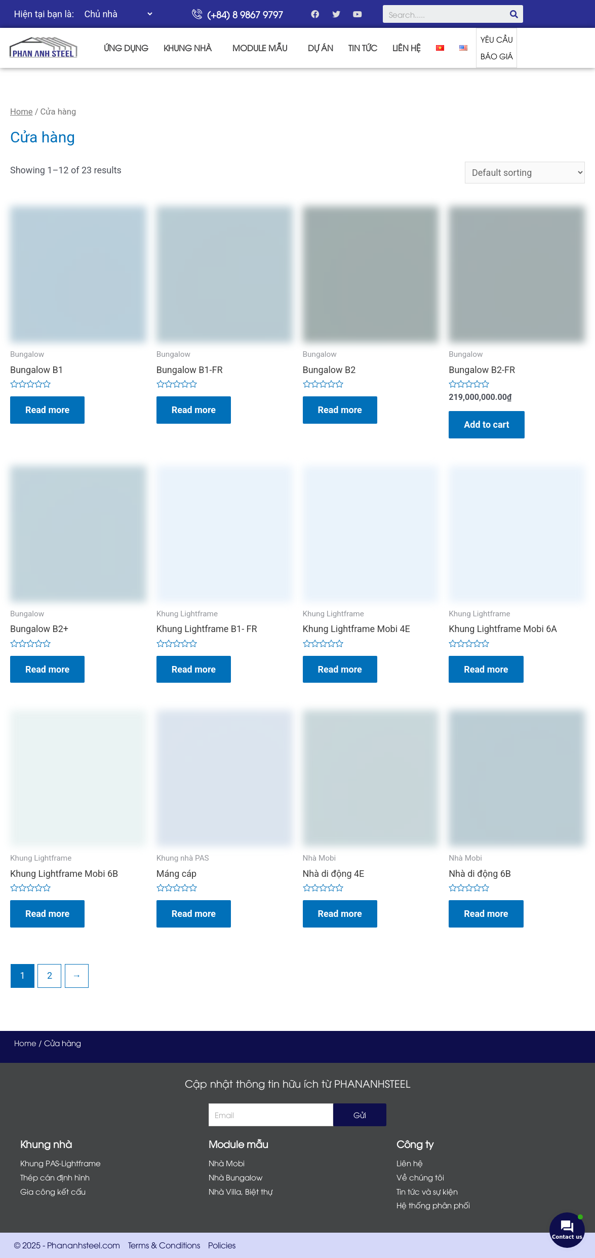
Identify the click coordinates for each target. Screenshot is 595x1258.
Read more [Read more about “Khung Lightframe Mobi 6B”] (47, 914)
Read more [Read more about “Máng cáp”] (194, 914)
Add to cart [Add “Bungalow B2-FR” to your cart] (486, 424)
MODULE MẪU (259, 47)
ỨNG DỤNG (126, 47)
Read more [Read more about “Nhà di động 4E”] (340, 914)
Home (21, 112)
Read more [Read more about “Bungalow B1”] (47, 409)
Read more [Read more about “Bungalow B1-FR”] (194, 409)
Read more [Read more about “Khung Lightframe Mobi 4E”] (340, 669)
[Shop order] (525, 172)
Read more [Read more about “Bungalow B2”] (340, 409)
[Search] (514, 14)
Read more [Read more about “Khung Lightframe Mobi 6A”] (486, 669)
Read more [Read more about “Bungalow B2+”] (47, 669)
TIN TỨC (362, 47)
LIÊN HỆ (406, 47)
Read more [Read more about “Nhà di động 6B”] (486, 914)
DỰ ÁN (320, 47)
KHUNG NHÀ (188, 47)
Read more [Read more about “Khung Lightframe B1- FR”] (194, 669)
